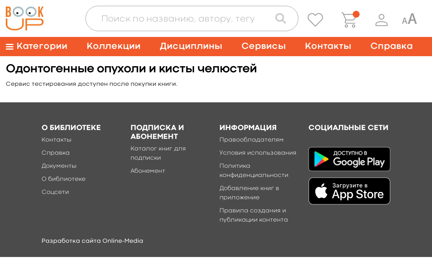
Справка (391, 46)
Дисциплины (191, 46)
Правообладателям (251, 140)
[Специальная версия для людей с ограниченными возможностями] (409, 20)
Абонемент (148, 171)
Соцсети (55, 192)
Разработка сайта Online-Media (92, 241)
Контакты (328, 46)
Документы (59, 166)
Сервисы (263, 46)
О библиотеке (63, 179)
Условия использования (257, 153)
